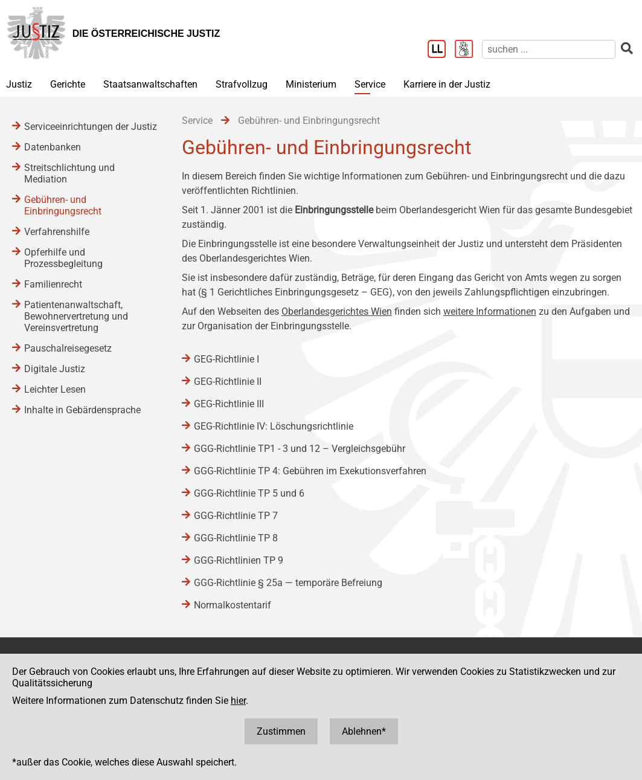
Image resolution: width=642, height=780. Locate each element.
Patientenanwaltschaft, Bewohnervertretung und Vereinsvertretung (76, 316)
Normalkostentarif (232, 605)
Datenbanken (52, 147)
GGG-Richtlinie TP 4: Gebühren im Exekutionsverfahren (310, 471)
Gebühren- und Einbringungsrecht (62, 205)
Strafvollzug (242, 84)
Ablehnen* (364, 731)
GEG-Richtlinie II (228, 381)
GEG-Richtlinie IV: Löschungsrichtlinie (273, 426)
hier (238, 700)
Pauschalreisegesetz (68, 348)
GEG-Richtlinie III (229, 404)
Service (370, 84)
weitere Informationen (489, 311)
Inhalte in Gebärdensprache (82, 410)
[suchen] (548, 49)
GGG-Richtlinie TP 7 (236, 515)
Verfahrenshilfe (56, 231)
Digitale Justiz (54, 369)
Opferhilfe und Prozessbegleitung (63, 258)
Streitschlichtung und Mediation (69, 173)
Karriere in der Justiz (446, 84)
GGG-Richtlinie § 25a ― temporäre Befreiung (288, 582)
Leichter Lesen (55, 389)
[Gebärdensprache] (468, 50)
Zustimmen (281, 731)
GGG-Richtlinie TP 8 (236, 538)
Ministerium (311, 84)
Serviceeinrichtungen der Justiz (90, 126)
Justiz (19, 84)
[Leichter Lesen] (441, 50)
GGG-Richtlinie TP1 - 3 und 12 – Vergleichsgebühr (299, 448)
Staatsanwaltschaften (150, 84)
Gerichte (67, 84)
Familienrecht (53, 284)
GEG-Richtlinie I (226, 359)
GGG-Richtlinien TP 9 (238, 560)
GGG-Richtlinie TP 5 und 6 (249, 493)
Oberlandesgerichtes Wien (336, 311)
